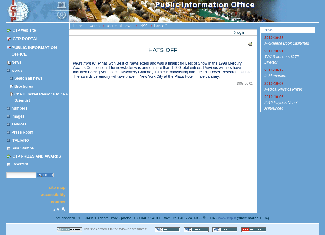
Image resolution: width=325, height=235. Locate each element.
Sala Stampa (23, 148)
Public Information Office (34, 50)
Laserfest (20, 164)
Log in (240, 32)
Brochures (23, 86)
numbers (20, 108)
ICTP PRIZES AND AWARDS (36, 156)
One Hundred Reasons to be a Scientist (41, 97)
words (17, 70)
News (16, 62)
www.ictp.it (227, 218)
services (19, 124)
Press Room (22, 132)
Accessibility (53, 194)
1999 (143, 26)
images (18, 116)
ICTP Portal (124, 11)
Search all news (28, 78)
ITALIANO (20, 140)
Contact (58, 201)
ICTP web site (24, 30)
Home (78, 26)
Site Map (57, 187)
